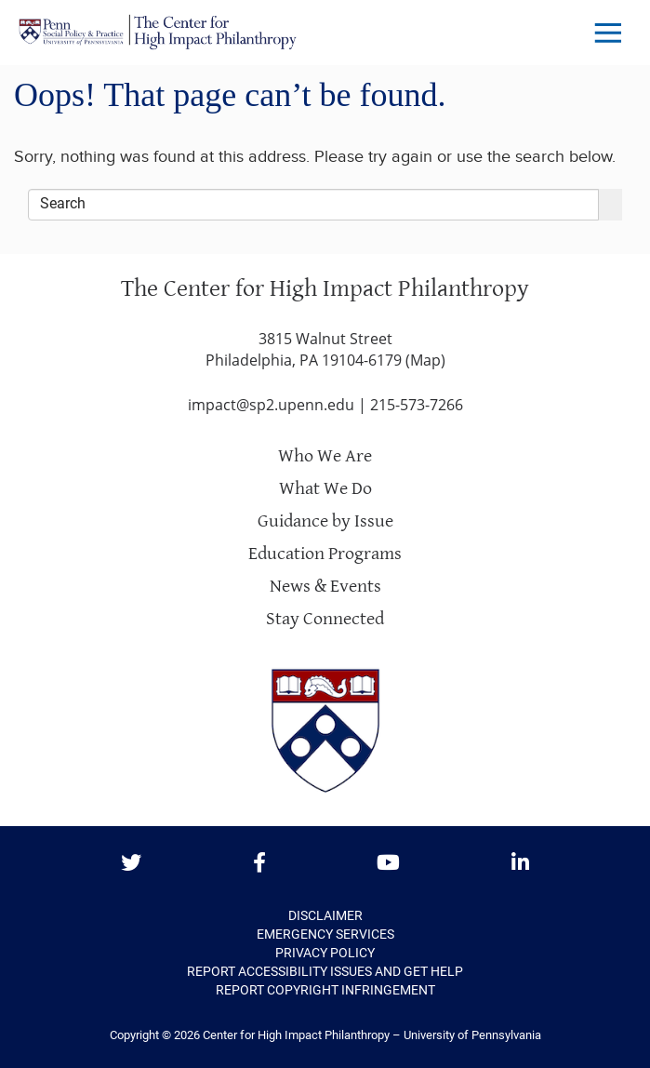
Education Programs (325, 554)
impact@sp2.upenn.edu (271, 404)
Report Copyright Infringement (325, 989)
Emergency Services (325, 934)
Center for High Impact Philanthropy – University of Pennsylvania (372, 1035)
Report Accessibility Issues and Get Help (325, 971)
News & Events (325, 586)
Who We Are (325, 456)
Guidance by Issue (325, 521)
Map (425, 360)
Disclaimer (325, 915)
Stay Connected (325, 619)
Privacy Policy (325, 952)
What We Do (325, 489)
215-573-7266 (416, 404)
